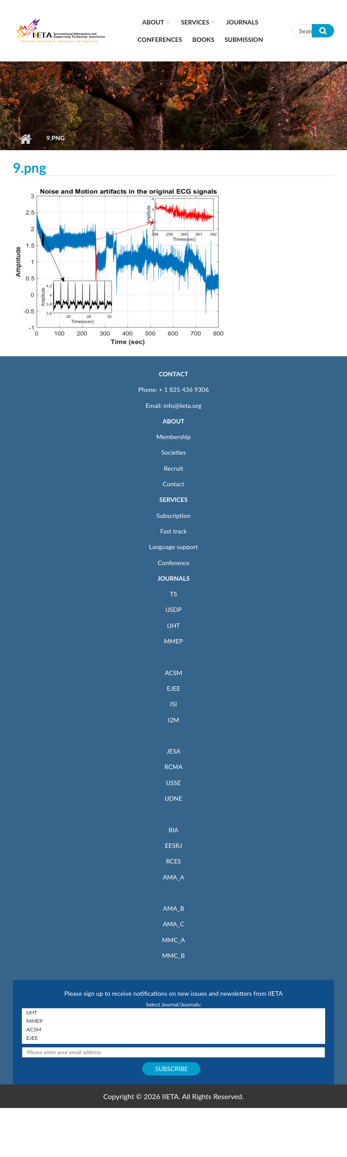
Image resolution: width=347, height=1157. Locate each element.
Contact (174, 484)
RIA (173, 830)
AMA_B (173, 908)
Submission (243, 39)
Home (25, 139)
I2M (173, 720)
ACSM (173, 672)
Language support (173, 546)
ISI (173, 704)
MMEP (173, 641)
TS (173, 594)
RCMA (174, 766)
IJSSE (173, 782)
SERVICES (173, 499)
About (153, 22)
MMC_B (173, 955)
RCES (173, 861)
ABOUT (173, 421)
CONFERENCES (159, 39)
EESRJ (173, 845)
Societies (173, 452)
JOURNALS (173, 578)
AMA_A (173, 877)
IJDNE (173, 798)
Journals (242, 22)
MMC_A (173, 940)
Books (203, 39)
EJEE (173, 688)
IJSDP (173, 609)
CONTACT (173, 374)
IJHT (173, 625)
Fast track (173, 531)
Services (195, 22)
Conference (174, 562)
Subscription (173, 515)
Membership (173, 436)
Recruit (173, 468)
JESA (174, 751)
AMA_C (173, 924)
